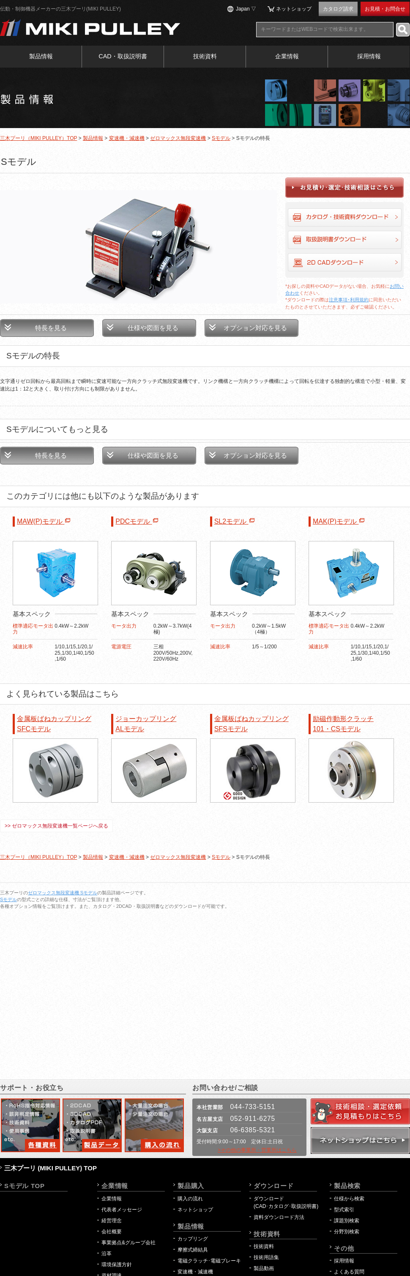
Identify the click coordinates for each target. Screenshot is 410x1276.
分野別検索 (346, 1232)
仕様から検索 (349, 1199)
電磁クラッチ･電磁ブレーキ (209, 1261)
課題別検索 (346, 1221)
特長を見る (51, 327)
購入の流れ (190, 1199)
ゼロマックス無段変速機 (178, 138)
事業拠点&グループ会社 (128, 1243)
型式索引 (344, 1210)
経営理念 (111, 1221)
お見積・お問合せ (385, 9)
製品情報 (41, 56)
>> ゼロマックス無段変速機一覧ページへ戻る (56, 826)
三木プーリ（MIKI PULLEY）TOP (38, 138)
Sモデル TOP (24, 1185)
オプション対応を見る (255, 327)
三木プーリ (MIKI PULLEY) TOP (50, 1168)
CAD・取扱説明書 (122, 56)
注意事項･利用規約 (349, 299)
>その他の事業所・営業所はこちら (257, 1150)
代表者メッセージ (121, 1210)
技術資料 (205, 56)
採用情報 (369, 56)
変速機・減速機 (127, 138)
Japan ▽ (246, 9)
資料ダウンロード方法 (279, 1217)
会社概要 (111, 1232)
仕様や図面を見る (153, 327)
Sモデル (221, 138)
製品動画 (264, 1268)
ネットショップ (294, 9)
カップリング (193, 1239)
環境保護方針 (119, 1265)
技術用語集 (266, 1257)
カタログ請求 (338, 9)
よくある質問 (349, 1272)
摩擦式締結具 (193, 1250)
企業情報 (287, 56)
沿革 (106, 1254)
